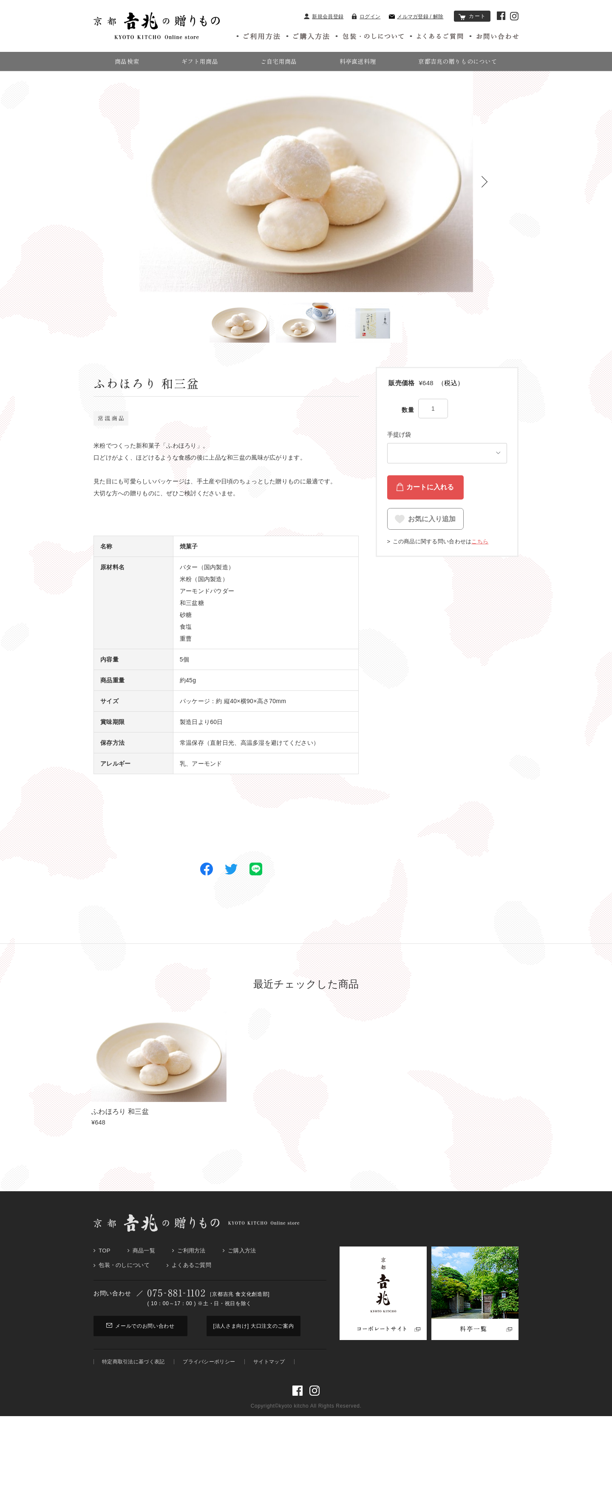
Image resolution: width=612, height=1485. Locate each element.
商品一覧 (144, 1274)
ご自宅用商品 (279, 61)
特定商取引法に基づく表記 (133, 1385)
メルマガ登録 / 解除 (416, 17)
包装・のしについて (124, 1289)
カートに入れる (430, 511)
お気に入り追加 (432, 540)
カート (472, 16)
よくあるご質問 (191, 1289)
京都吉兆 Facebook (501, 15)
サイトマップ (269, 1385)
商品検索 (127, 61)
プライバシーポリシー (209, 1385)
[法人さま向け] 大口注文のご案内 (253, 1350)
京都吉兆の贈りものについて (457, 61)
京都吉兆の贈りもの (113, 83)
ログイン (366, 17)
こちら (479, 560)
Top (104, 1274)
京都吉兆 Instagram (514, 16)
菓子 (150, 83)
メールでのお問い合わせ (140, 1350)
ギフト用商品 (199, 61)
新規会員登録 (323, 17)
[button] (484, 205)
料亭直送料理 (358, 61)
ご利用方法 (191, 1274)
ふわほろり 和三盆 (120, 1135)
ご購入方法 (242, 1274)
